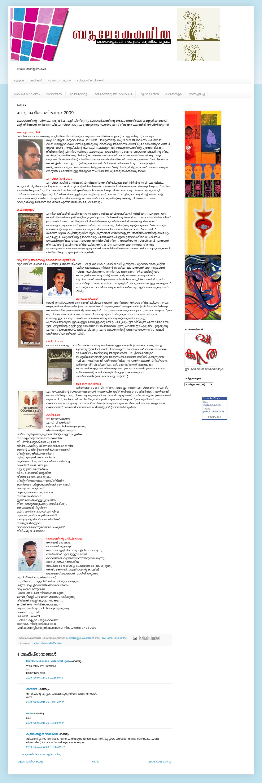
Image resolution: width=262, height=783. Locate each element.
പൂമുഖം (18, 80)
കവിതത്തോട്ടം (78, 94)
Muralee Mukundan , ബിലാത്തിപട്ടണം (48, 661)
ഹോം (95, 761)
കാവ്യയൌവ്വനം (26, 94)
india (221, 411)
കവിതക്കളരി (173, 94)
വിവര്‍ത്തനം (54, 94)
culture (214, 411)
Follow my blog (214, 417)
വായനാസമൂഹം (59, 80)
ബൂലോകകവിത (212, 405)
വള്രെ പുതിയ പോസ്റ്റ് (30, 761)
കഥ (29, 643)
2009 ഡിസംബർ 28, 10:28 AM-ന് (45, 747)
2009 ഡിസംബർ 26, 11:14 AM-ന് (45, 702)
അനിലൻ (31, 689)
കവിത (35, 643)
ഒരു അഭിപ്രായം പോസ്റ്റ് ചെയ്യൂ (41, 754)
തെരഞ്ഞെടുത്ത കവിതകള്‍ (113, 94)
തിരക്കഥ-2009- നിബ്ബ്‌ (51, 643)
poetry (206, 411)
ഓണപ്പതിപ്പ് (197, 94)
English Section (149, 94)
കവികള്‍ (36, 80)
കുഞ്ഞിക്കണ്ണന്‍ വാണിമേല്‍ (42, 734)
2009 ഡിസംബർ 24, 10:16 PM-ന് (45, 677)
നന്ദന (29, 713)
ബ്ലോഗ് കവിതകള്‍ (90, 80)
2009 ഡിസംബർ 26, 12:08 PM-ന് (45, 722)
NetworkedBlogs (211, 398)
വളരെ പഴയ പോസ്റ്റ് (159, 761)
